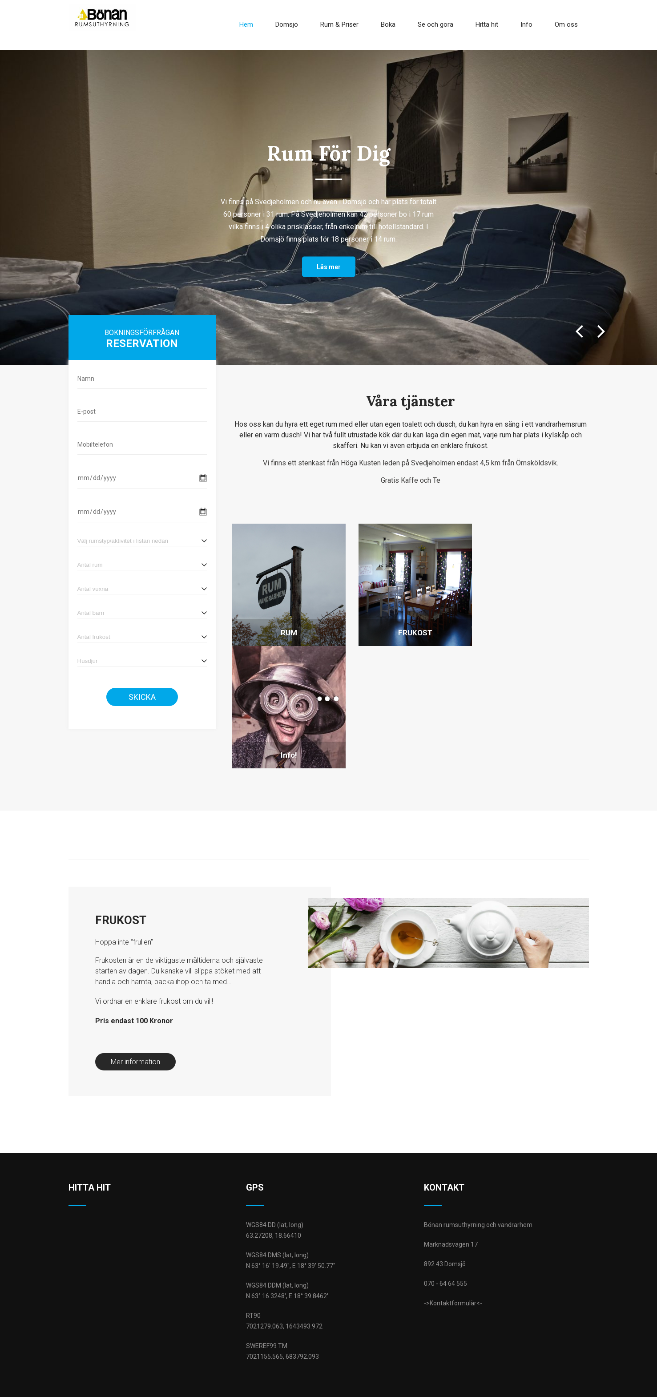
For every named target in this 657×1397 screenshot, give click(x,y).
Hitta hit (487, 24)
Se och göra (435, 24)
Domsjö (286, 24)
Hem (246, 24)
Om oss (566, 24)
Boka (388, 24)
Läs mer (329, 265)
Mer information (135, 1021)
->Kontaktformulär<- (453, 1261)
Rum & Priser (339, 24)
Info (526, 24)
